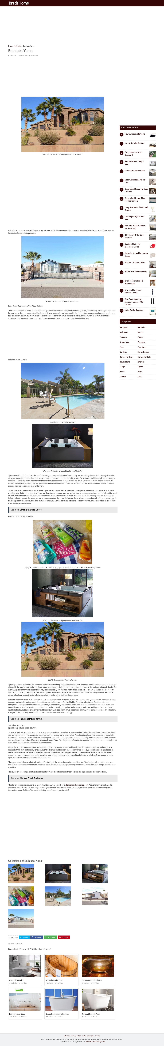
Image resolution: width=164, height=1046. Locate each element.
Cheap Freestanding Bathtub (57, 1014)
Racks (122, 372)
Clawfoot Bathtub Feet (91, 1014)
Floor (122, 347)
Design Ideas (125, 342)
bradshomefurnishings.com (77, 785)
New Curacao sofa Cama (135, 134)
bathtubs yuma (17, 944)
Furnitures (142, 347)
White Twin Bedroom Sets (136, 272)
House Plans (125, 362)
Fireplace (141, 342)
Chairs (140, 337)
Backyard (123, 327)
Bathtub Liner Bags (17, 1014)
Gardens (123, 352)
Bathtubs (13, 55)
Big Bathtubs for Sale (54, 980)
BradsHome (20, 3)
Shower (123, 376)
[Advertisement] (82, 26)
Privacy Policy (76, 1036)
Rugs (140, 372)
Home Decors (143, 352)
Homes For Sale (144, 357)
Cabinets (123, 337)
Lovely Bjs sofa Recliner (135, 143)
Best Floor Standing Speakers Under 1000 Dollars (134, 302)
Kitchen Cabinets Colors (135, 262)
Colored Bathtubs (16, 980)
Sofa (139, 376)
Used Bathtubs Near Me (135, 170)
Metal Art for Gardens (134, 310)
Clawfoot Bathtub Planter (92, 980)
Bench (140, 332)
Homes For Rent (126, 357)
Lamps (122, 367)
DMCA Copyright (87, 1036)
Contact (97, 1036)
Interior (141, 362)
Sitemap (67, 1036)
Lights (140, 367)
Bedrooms (124, 332)
